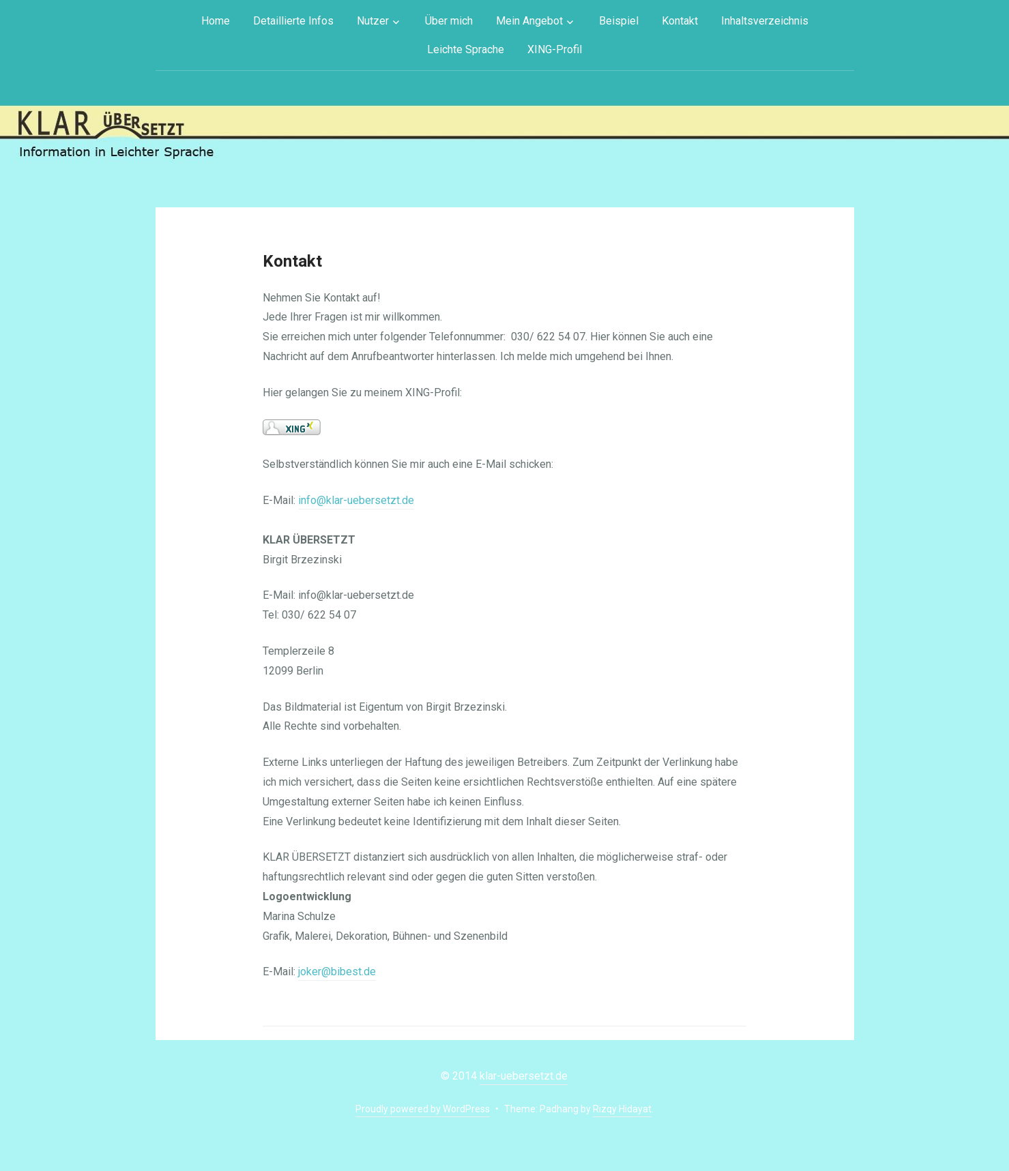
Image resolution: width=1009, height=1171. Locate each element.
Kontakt (680, 20)
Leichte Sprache (465, 49)
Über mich (449, 20)
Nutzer (373, 20)
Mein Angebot (529, 20)
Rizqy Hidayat (622, 1108)
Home (215, 20)
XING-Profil (554, 49)
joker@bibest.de (337, 971)
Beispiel (619, 20)
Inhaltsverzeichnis (764, 20)
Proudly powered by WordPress (422, 1108)
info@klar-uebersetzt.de (356, 500)
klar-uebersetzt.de (524, 1075)
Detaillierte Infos (293, 20)
